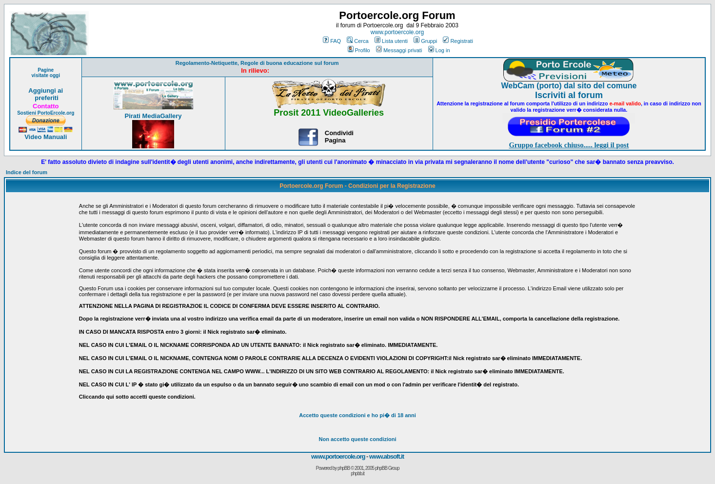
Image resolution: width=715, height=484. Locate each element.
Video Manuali (45, 137)
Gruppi (425, 41)
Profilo (359, 50)
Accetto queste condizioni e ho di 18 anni (357, 415)
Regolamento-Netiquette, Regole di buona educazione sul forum (257, 63)
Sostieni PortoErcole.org (45, 113)
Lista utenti (391, 41)
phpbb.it (357, 473)
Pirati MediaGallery (152, 116)
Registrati (458, 41)
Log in (439, 50)
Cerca (357, 41)
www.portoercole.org (397, 32)
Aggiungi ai (45, 90)
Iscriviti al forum (569, 95)
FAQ (332, 41)
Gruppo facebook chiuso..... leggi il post (569, 145)
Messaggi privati (399, 50)
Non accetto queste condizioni (358, 439)
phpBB (344, 468)
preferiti (46, 97)
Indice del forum (26, 172)
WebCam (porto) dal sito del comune (568, 85)
